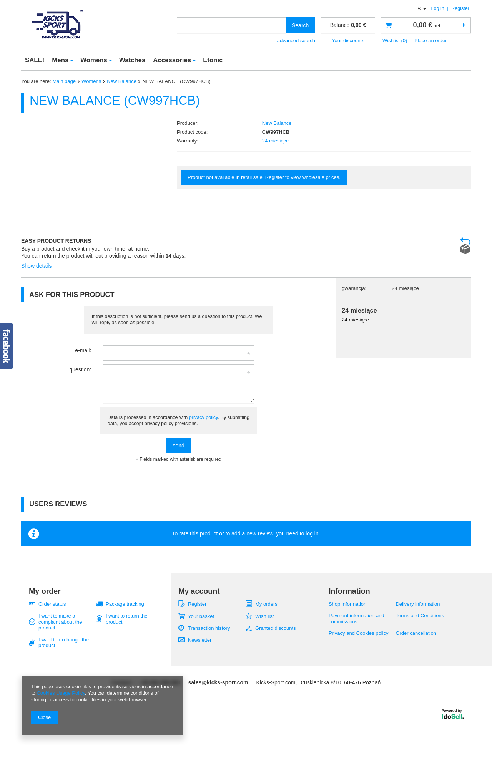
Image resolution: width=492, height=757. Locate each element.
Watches (132, 60)
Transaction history (209, 628)
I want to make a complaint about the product (60, 622)
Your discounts (348, 40)
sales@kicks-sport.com (218, 682)
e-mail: (83, 350)
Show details (36, 266)
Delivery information (418, 604)
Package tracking (125, 604)
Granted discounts (275, 628)
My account (199, 591)
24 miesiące (275, 141)
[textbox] (231, 25)
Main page (64, 81)
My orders (266, 604)
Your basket (201, 616)
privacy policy (203, 417)
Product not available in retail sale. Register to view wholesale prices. (264, 177)
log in (312, 533)
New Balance (121, 81)
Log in (438, 8)
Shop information (347, 604)
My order (45, 591)
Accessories (172, 60)
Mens (60, 60)
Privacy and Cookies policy (359, 633)
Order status (52, 604)
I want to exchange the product (63, 643)
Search (300, 25)
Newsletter (199, 640)
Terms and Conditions (420, 615)
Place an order (430, 40)
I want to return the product (127, 619)
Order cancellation (416, 633)
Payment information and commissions (356, 618)
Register (460, 8)
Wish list (264, 616)
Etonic (213, 60)
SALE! (34, 60)
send (178, 445)
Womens (93, 60)
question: (80, 369)
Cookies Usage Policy (61, 693)
